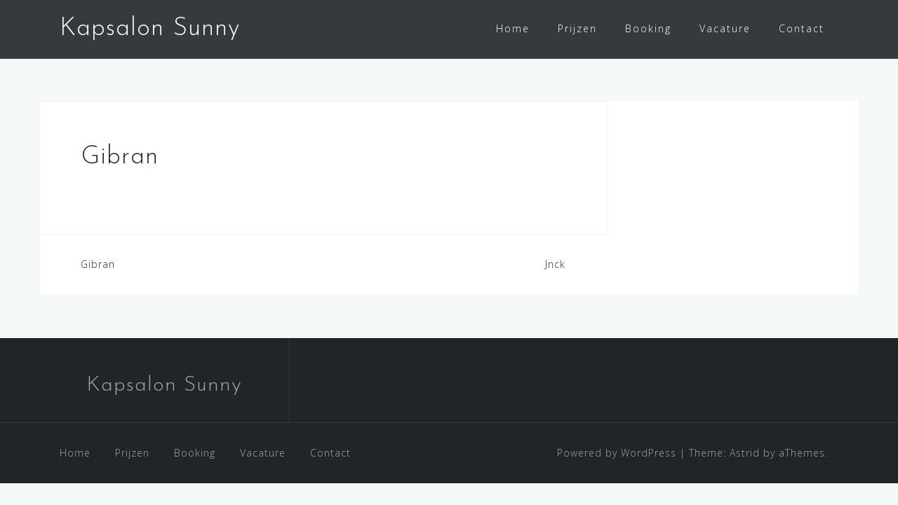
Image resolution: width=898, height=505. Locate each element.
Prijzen (577, 28)
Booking (648, 28)
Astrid (745, 452)
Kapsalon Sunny (150, 28)
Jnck (555, 264)
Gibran (98, 264)
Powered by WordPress (616, 452)
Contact (801, 28)
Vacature (725, 28)
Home (513, 28)
